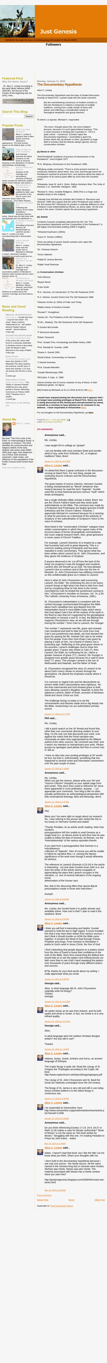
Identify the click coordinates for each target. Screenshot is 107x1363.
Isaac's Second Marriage (22, 241)
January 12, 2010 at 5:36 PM (57, 979)
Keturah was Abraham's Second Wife (24, 260)
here (90, 390)
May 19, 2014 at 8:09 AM (55, 1190)
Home (71, 1200)
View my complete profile (13, 467)
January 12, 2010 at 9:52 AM (57, 899)
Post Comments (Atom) (61, 1206)
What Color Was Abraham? (23, 130)
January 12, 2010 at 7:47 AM (57, 802)
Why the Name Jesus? (15, 81)
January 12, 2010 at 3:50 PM (57, 919)
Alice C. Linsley (53, 465)
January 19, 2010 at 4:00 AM (57, 1118)
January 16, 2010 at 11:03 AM (57, 1002)
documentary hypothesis (52, 422)
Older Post (100, 1200)
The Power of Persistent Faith (18, 338)
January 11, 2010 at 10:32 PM (57, 461)
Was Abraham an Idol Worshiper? (23, 186)
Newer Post (42, 1200)
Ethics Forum (12, 356)
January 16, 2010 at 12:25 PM (57, 1021)
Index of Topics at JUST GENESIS (23, 150)
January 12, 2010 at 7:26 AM (57, 769)
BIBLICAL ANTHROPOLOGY (19, 315)
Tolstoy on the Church (15, 382)
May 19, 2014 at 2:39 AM (55, 1144)
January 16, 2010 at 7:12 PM (57, 1049)
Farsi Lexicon (11, 317)
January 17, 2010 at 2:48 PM (57, 1099)
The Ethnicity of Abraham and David (24, 279)
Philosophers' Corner (16, 380)
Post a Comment (44, 1195)
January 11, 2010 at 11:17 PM (57, 714)
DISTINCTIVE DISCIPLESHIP (19, 335)
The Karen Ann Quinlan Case (18, 359)
